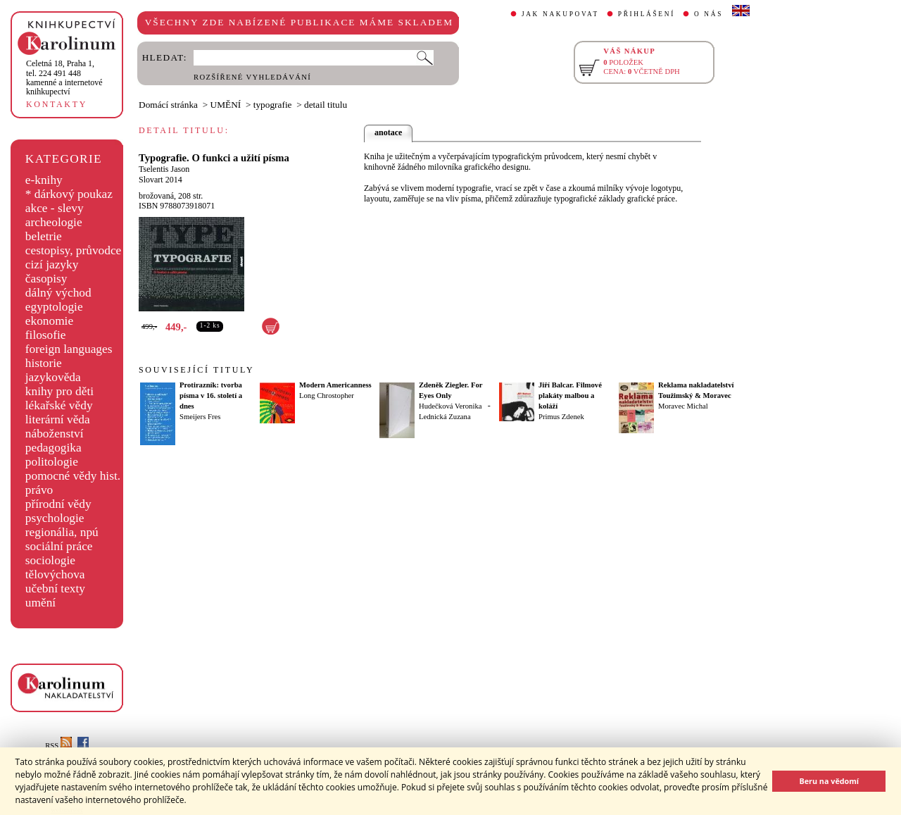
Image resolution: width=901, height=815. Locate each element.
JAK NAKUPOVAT (560, 14)
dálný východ (58, 292)
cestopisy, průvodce (73, 250)
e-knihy (44, 180)
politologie (51, 461)
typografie (272, 104)
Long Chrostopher (326, 395)
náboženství (54, 433)
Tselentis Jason (164, 169)
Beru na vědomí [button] (829, 781)
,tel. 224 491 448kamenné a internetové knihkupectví (64, 77)
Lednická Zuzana (445, 417)
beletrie (43, 236)
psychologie (54, 518)
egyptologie (54, 306)
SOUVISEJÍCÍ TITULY (196, 370)
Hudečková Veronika (450, 406)
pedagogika (53, 447)
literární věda (57, 419)
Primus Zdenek (561, 417)
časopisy (46, 278)
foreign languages (69, 349)
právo (39, 490)
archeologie (53, 222)
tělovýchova (55, 574)
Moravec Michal (683, 406)
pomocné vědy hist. (72, 476)
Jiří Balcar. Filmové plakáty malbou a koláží (570, 395)
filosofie (45, 335)
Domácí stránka (168, 104)
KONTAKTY (56, 104)
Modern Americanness (335, 385)
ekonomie (49, 321)
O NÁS (708, 14)
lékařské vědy (59, 405)
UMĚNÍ (225, 104)
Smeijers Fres (199, 417)
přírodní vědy (58, 504)
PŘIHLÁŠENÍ (646, 14)
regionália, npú (62, 532)
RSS (58, 745)
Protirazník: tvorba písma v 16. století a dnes (210, 395)
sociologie (50, 560)
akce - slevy (54, 208)
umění (40, 602)
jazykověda (53, 377)
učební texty (55, 588)
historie (43, 363)
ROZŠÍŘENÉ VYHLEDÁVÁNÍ (252, 77)
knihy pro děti (59, 391)
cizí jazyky (52, 264)
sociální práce (59, 546)
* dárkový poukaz (69, 194)
